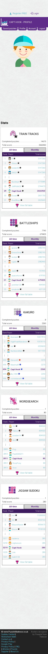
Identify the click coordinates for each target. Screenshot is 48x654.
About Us (14, 651)
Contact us (6, 639)
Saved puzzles (9, 28)
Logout (42, 28)
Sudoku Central (8, 634)
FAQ (17, 646)
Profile (22, 28)
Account (32, 28)
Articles (5, 649)
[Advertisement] (24, 93)
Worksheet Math (8, 637)
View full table (24, 205)
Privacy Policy (7, 641)
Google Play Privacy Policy (7, 645)
